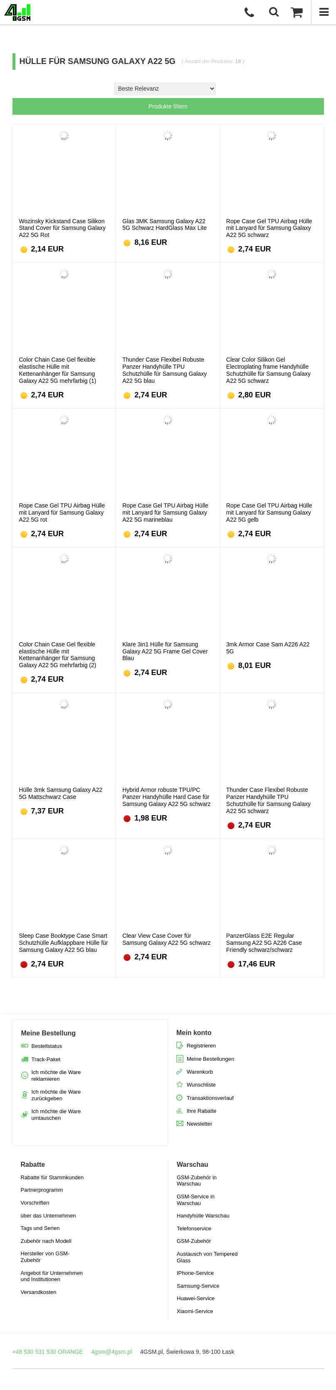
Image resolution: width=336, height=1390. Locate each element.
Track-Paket (46, 1059)
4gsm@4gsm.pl (111, 1351)
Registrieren (201, 1045)
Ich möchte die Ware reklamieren (56, 1075)
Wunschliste (201, 1085)
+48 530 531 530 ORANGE (47, 1351)
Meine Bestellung (48, 1033)
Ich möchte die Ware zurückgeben (56, 1095)
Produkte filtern (168, 106)
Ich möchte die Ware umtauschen (56, 1114)
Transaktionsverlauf (210, 1098)
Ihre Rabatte (202, 1111)
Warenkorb (200, 1072)
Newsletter (199, 1124)
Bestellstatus (47, 1046)
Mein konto (193, 1032)
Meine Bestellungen (210, 1059)
